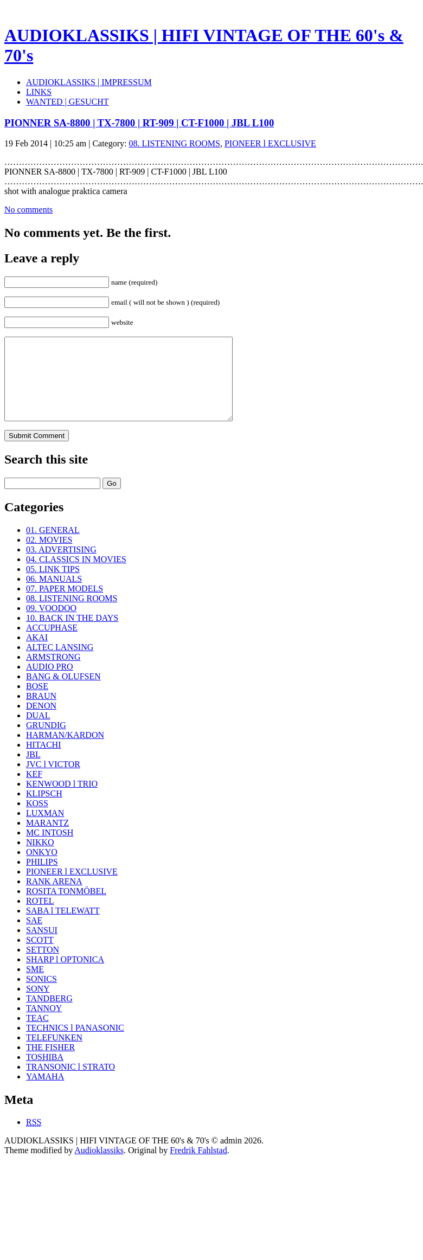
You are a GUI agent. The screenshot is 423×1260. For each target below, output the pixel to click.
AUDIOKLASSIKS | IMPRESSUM (89, 82)
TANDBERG (49, 1014)
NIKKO (40, 858)
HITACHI (43, 761)
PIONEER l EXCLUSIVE (270, 143)
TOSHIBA (44, 1073)
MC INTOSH (49, 848)
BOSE (37, 702)
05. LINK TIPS (53, 585)
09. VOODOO (51, 624)
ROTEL (40, 917)
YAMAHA (45, 1092)
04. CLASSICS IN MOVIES (76, 575)
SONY (38, 1005)
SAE (34, 936)
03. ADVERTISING (61, 565)
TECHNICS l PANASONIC (75, 1044)
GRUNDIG (46, 741)
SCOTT (40, 956)
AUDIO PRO (49, 682)
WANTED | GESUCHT (67, 101)
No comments (28, 209)
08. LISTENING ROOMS (174, 143)
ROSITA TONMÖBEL (66, 907)
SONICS (41, 995)
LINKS (39, 92)
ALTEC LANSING (59, 663)
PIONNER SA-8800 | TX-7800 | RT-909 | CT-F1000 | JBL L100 (139, 122)
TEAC (37, 1034)
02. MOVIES (49, 556)
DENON (41, 722)
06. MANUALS (54, 595)
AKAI (37, 653)
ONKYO (41, 868)
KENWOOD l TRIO (62, 800)
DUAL (38, 731)
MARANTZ (47, 839)
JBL (33, 770)
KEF (34, 790)
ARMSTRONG (53, 673)
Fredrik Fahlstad (198, 1166)
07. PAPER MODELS (64, 604)
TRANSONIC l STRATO (70, 1083)
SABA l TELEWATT (63, 926)
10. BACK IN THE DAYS (72, 634)
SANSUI (41, 946)
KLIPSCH (44, 809)
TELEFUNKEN (54, 1053)
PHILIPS (42, 878)
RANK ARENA (54, 897)
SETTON (42, 965)
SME (35, 985)
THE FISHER (50, 1063)
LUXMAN (45, 829)
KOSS (37, 819)
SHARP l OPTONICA (65, 975)
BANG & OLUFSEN (63, 692)
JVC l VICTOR (53, 780)
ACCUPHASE (52, 643)
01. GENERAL (53, 546)
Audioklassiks (99, 1166)
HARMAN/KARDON (65, 751)
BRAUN (41, 712)
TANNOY (44, 1024)
